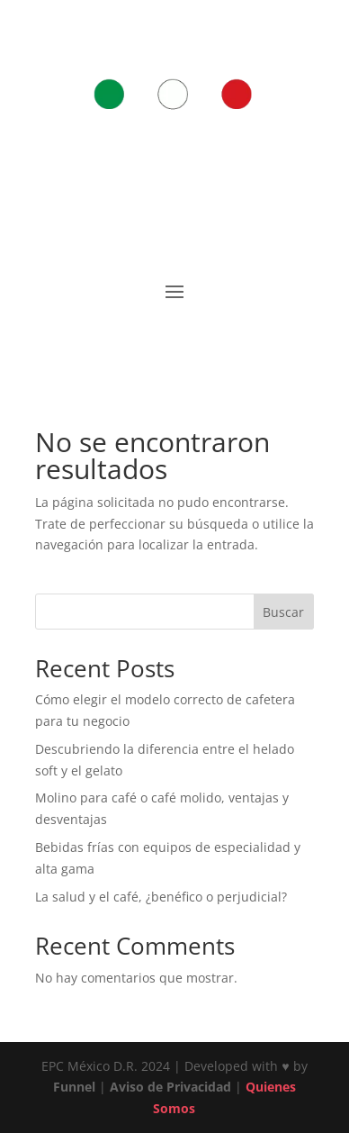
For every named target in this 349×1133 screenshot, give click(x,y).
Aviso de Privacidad (170, 1086)
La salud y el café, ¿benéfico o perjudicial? (161, 896)
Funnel (76, 1086)
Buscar (283, 612)
